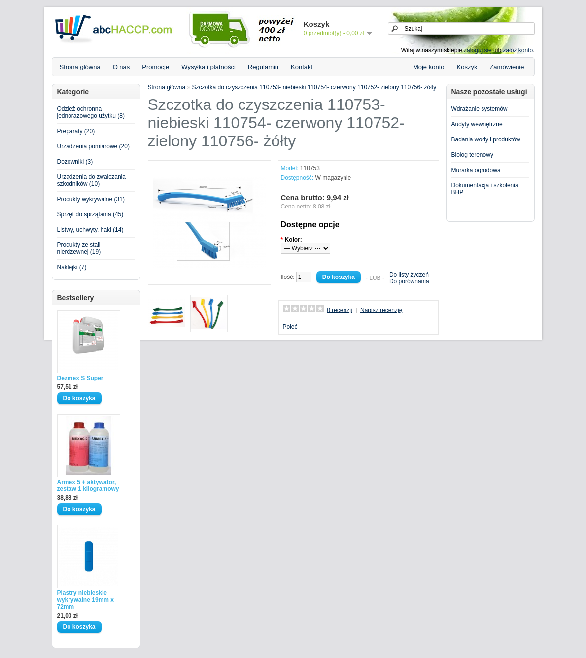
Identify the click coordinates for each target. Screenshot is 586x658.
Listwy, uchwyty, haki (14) (90, 229)
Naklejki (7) (72, 267)
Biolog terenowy (472, 154)
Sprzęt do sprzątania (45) (90, 214)
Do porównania (409, 281)
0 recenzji (339, 310)
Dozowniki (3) (75, 161)
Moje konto (429, 66)
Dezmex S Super (80, 378)
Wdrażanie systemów (479, 108)
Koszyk (467, 66)
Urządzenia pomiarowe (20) (93, 146)
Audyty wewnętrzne (477, 124)
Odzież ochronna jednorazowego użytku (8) (91, 112)
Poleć (290, 326)
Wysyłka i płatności (208, 66)
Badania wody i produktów (485, 139)
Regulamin (263, 66)
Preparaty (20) (76, 131)
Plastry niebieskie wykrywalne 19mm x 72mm (85, 599)
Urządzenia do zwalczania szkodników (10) (91, 180)
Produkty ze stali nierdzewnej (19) (79, 248)
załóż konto (518, 50)
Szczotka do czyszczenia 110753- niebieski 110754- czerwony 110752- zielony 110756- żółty (314, 87)
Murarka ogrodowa (476, 170)
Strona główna (80, 66)
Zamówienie (506, 66)
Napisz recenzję (381, 310)
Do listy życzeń (409, 274)
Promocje (155, 66)
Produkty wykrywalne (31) (91, 199)
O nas (121, 66)
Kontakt (301, 66)
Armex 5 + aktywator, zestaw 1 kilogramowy (88, 485)
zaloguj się (478, 50)
